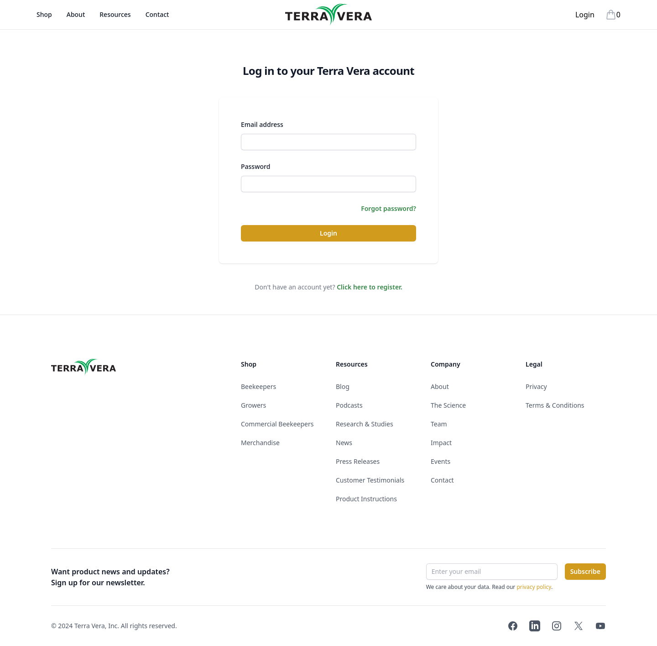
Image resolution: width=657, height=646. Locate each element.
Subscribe (585, 571)
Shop (44, 19)
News (344, 442)
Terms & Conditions (555, 405)
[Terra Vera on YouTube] (600, 625)
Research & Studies (364, 424)
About (76, 19)
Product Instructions (366, 498)
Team (439, 424)
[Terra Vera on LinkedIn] (534, 625)
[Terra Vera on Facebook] (512, 625)
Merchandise (260, 442)
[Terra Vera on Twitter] (578, 625)
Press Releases (358, 461)
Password (255, 166)
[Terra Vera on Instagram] (556, 625)
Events (440, 461)
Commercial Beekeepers (277, 424)
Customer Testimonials (370, 480)
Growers (253, 405)
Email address (262, 124)
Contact (157, 14)
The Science (448, 405)
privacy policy (533, 587)
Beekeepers (258, 386)
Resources (114, 14)
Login (584, 15)
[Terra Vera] (328, 15)
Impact (441, 442)
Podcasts (349, 405)
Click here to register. (369, 287)
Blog (342, 386)
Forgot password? (388, 208)
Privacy (536, 386)
